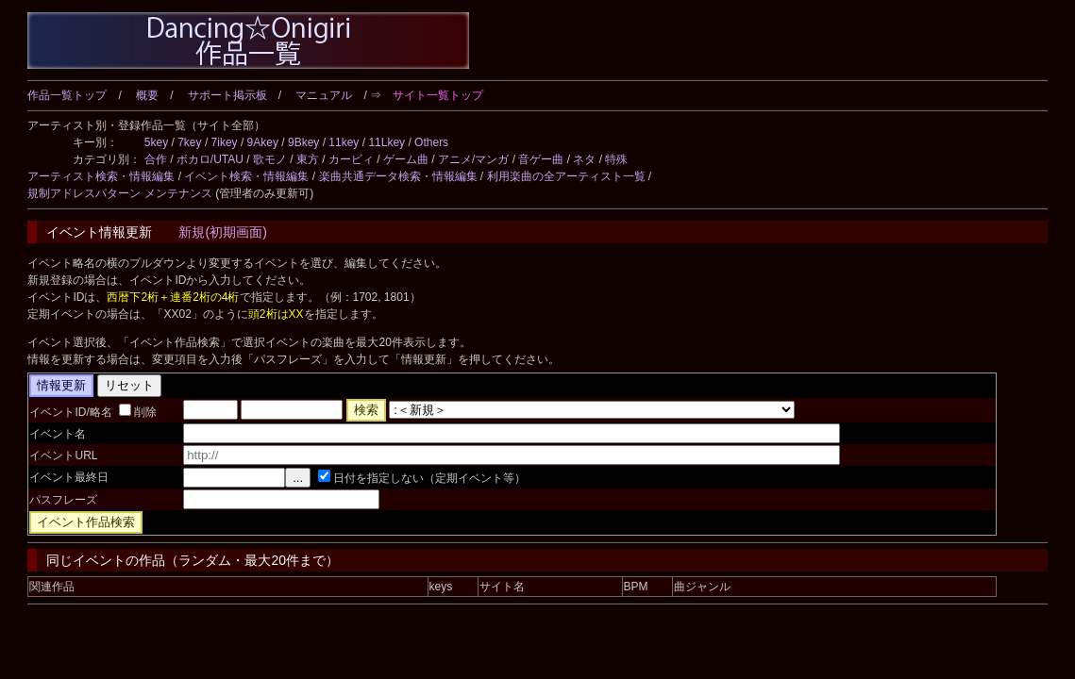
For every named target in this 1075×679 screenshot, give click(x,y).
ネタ (584, 159)
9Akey (262, 142)
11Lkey (386, 142)
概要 (147, 95)
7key (189, 142)
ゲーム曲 (405, 159)
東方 (307, 159)
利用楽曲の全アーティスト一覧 (566, 176)
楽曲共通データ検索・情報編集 (398, 176)
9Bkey (303, 142)
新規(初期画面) (222, 232)
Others (431, 142)
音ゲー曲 (540, 159)
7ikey (224, 142)
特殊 (616, 159)
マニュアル (323, 95)
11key (343, 142)
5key (156, 142)
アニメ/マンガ (473, 159)
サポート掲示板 (227, 95)
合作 (155, 159)
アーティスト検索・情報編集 (101, 176)
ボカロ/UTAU (210, 159)
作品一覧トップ (67, 95)
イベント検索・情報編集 (246, 176)
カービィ (351, 159)
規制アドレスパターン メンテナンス (119, 193)
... (298, 478)
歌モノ (270, 159)
